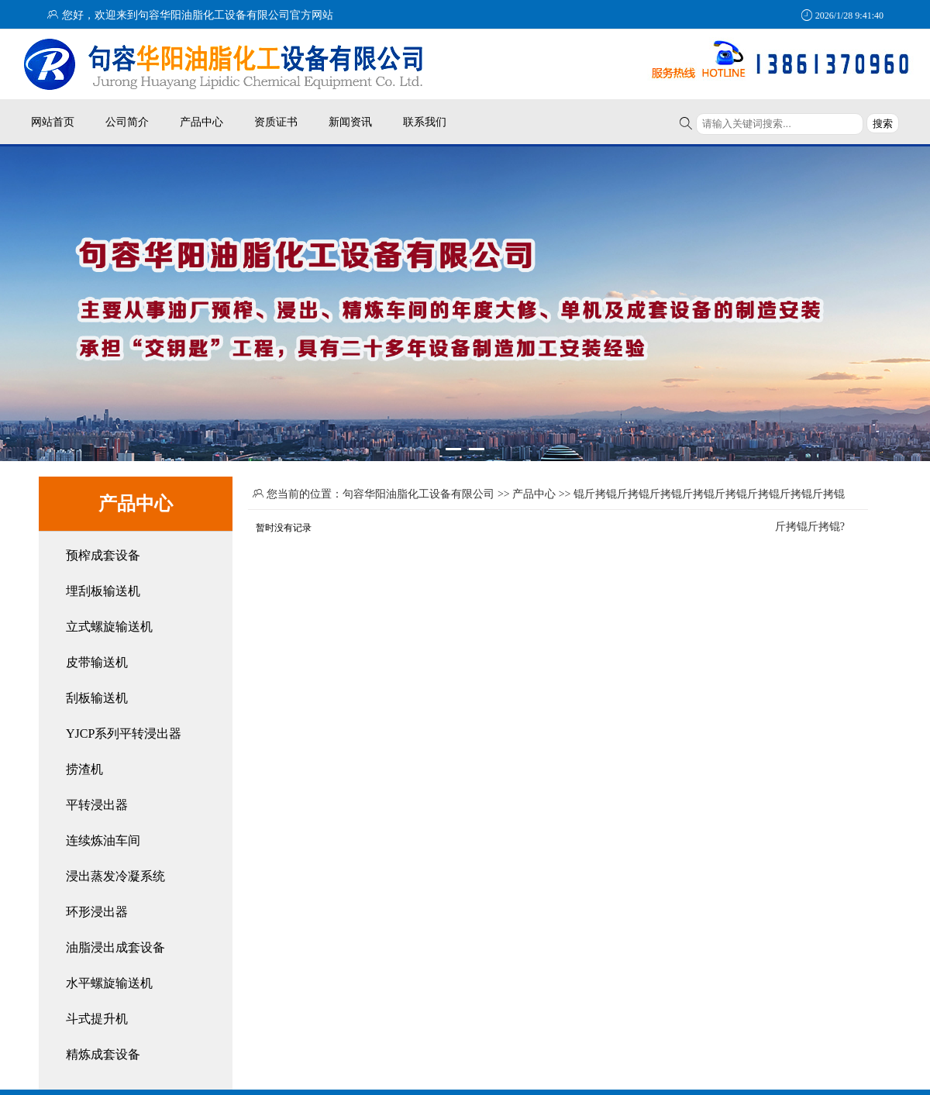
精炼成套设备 (103, 1054)
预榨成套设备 (103, 555)
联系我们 (424, 121)
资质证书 (276, 121)
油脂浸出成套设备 (115, 947)
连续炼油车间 (103, 840)
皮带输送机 (97, 662)
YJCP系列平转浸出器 (123, 733)
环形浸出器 (97, 911)
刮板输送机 (97, 697)
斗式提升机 (97, 1018)
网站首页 (52, 121)
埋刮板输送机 (103, 590)
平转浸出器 (97, 804)
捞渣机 (84, 769)
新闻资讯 (350, 121)
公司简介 (127, 121)
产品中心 (201, 121)
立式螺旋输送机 (109, 626)
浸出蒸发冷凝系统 (115, 876)
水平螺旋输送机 (109, 983)
